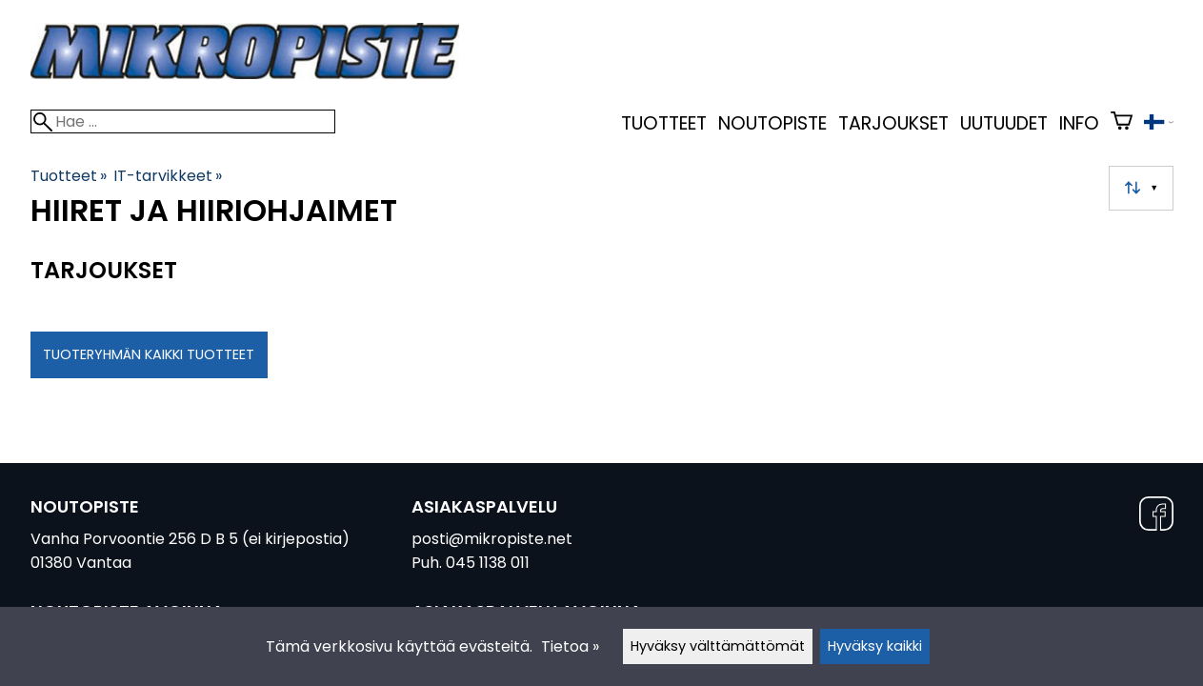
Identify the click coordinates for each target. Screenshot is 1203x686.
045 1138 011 (488, 563)
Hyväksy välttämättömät (718, 646)
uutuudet (1004, 123)
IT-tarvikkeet (167, 176)
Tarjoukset (893, 123)
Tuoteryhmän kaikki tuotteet (148, 354)
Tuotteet (664, 123)
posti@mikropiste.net (491, 539)
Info (1079, 123)
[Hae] (182, 121)
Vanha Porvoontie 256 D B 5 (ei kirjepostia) (190, 539)
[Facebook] (1156, 516)
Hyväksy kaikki (875, 646)
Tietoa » (570, 646)
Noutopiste (772, 123)
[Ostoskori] (1122, 123)
